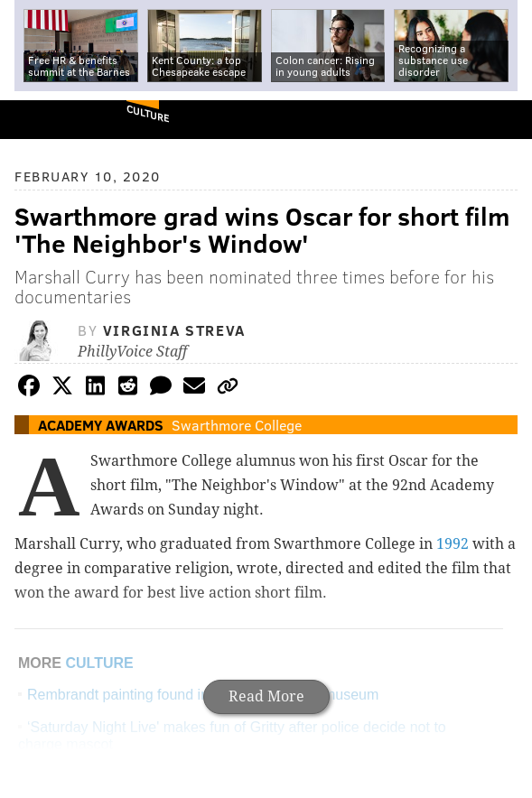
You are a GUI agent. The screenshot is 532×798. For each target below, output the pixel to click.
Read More (266, 696)
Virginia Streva (174, 329)
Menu (503, 120)
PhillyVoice (44, 119)
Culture (147, 113)
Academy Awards (100, 424)
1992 (452, 543)
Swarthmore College (237, 424)
